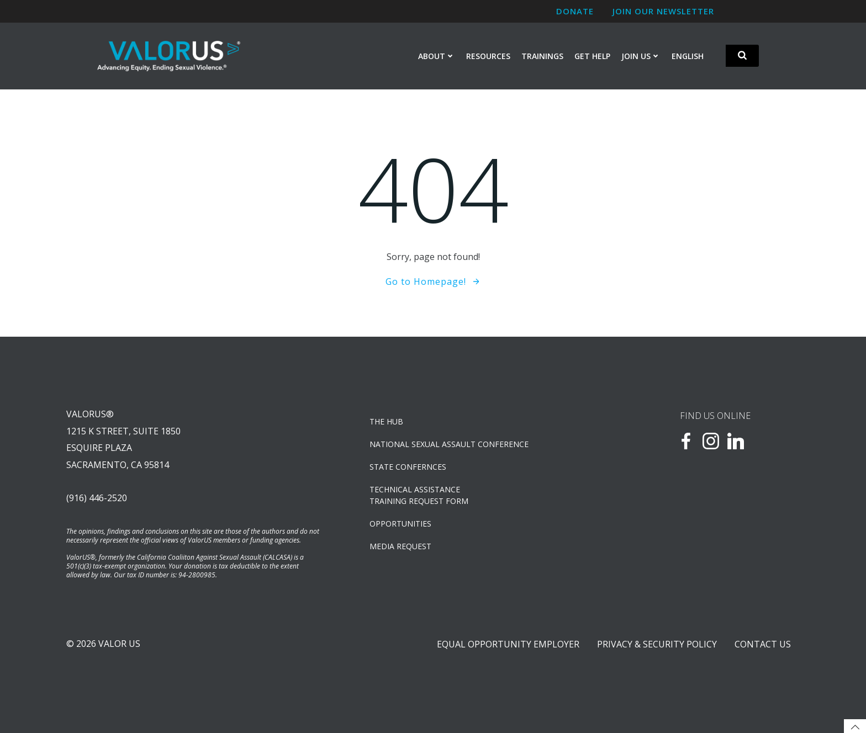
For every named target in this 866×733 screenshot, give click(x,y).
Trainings (542, 56)
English (688, 56)
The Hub (386, 421)
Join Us (641, 56)
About (436, 56)
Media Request (400, 546)
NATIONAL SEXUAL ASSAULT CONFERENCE (449, 444)
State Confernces (407, 466)
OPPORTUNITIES (400, 523)
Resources (488, 56)
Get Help (592, 56)
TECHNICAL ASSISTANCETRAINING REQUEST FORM (418, 495)
